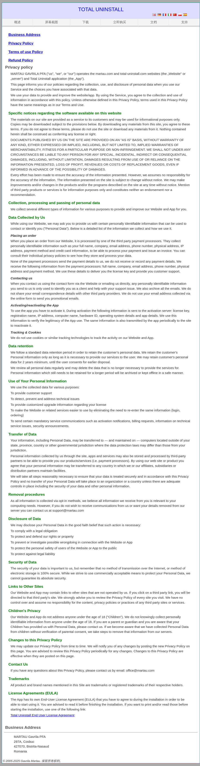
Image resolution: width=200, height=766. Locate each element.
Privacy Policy (20, 43)
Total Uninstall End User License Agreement (42, 715)
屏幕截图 (51, 22)
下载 (85, 22)
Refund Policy (20, 60)
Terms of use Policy (25, 52)
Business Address (24, 35)
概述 (17, 22)
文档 (153, 22)
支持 (184, 22)
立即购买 (119, 22)
